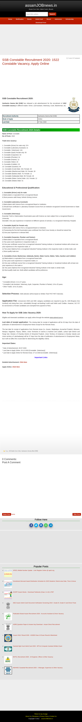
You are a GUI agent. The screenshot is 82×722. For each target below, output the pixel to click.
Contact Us (53, 716)
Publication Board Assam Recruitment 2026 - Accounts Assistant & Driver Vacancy (38, 613)
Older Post (76, 514)
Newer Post (6, 514)
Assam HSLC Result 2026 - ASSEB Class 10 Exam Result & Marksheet (35, 635)
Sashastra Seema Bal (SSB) (29, 451)
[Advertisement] (41, 39)
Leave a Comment (74, 58)
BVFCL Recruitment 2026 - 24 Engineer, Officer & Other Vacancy (33, 657)
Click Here (23, 362)
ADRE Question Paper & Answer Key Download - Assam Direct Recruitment (36, 624)
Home (13, 514)
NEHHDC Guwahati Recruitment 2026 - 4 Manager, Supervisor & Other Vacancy (38, 667)
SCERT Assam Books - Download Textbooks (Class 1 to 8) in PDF (33, 592)
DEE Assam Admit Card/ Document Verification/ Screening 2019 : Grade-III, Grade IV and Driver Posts (44, 603)
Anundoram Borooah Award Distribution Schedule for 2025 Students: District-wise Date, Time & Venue (44, 581)
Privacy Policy (44, 716)
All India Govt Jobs (15, 451)
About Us (28, 716)
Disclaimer (35, 716)
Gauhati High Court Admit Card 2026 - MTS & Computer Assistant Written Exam (37, 646)
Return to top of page (41, 714)
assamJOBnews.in (41, 5)
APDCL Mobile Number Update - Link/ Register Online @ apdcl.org (33, 570)
